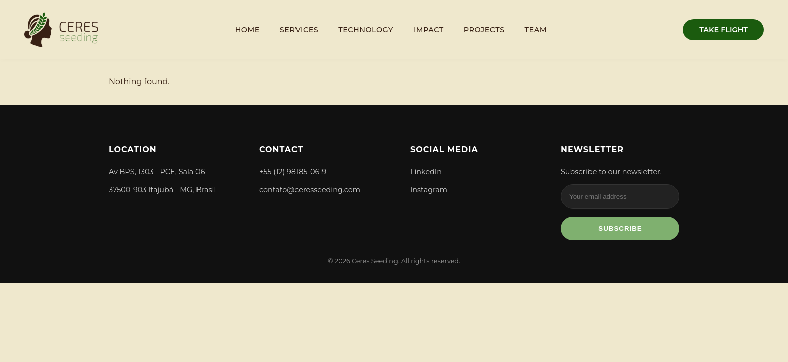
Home (247, 29)
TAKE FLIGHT (723, 29)
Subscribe (620, 228)
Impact (429, 29)
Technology (365, 29)
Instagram (428, 189)
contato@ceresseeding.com (309, 189)
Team (536, 29)
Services (299, 29)
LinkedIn (426, 171)
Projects (484, 29)
